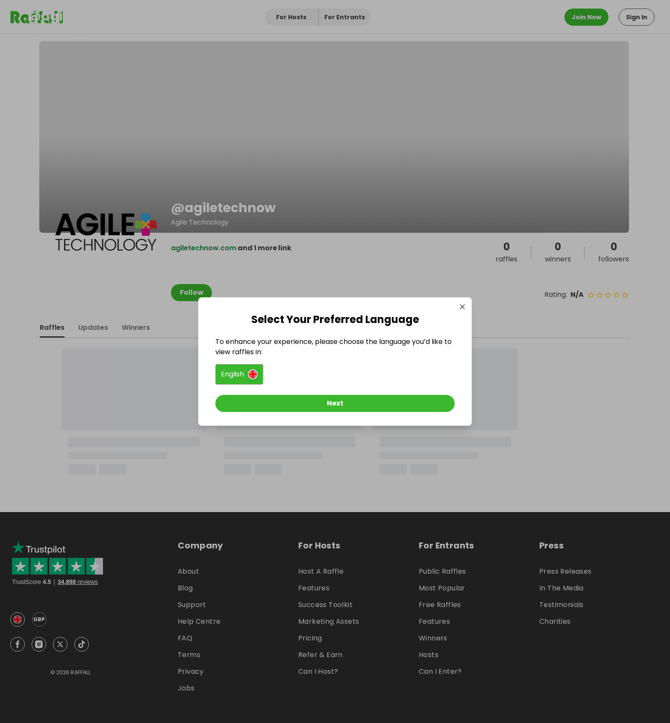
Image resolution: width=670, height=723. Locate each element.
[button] (239, 374)
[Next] (335, 403)
